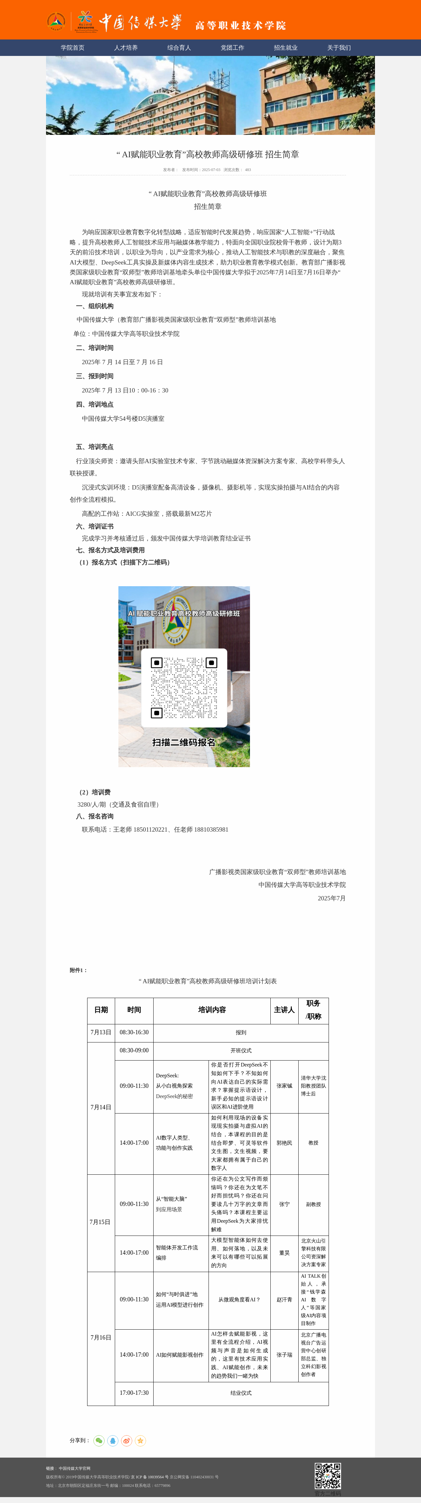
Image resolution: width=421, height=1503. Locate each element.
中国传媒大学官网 (74, 1468)
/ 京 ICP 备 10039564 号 (149, 1477)
